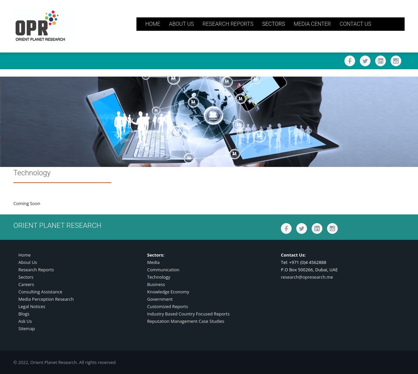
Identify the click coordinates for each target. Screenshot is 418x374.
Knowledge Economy (168, 292)
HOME (152, 24)
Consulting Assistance (40, 292)
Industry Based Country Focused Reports (188, 314)
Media (153, 262)
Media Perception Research (46, 299)
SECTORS (273, 24)
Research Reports (36, 270)
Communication (163, 270)
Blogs (23, 314)
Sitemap (26, 328)
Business (156, 284)
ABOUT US (181, 24)
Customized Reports (167, 306)
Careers (26, 284)
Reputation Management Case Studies (185, 321)
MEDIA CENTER (312, 24)
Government (160, 299)
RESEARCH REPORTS (228, 24)
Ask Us (25, 321)
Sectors (25, 277)
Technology (158, 277)
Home (24, 255)
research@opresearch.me (307, 277)
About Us (27, 262)
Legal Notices (31, 306)
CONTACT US (355, 24)
